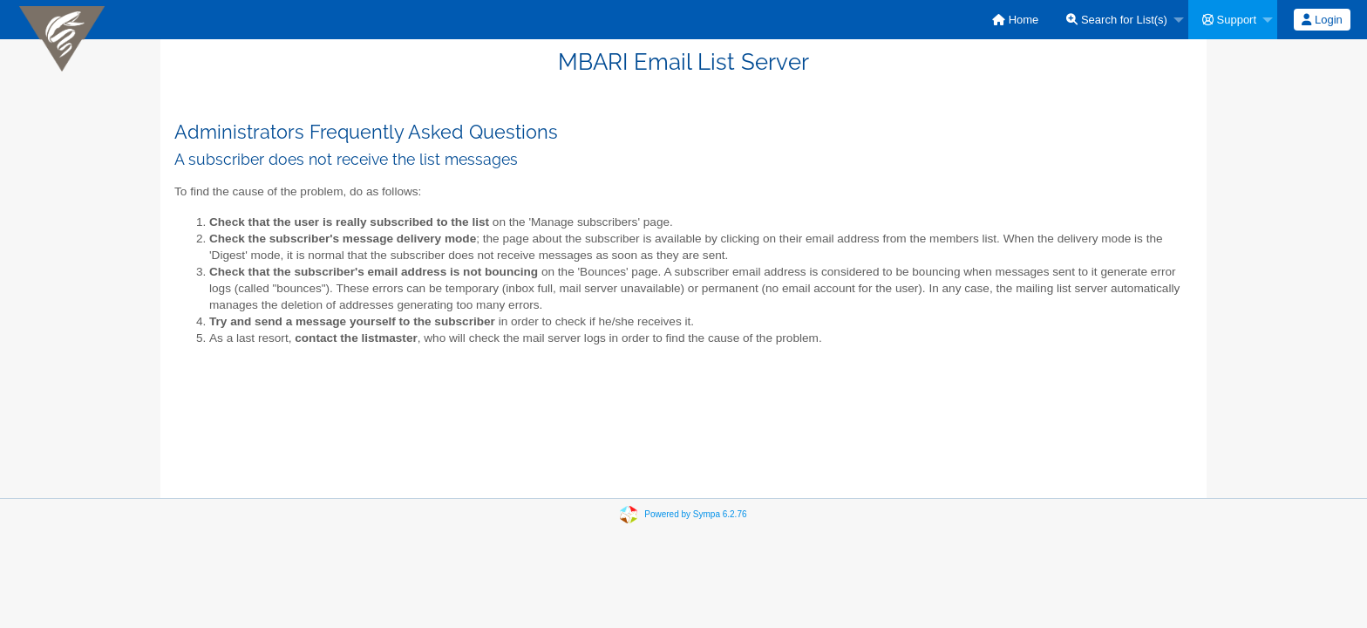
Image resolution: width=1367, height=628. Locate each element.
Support (1229, 19)
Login (1322, 19)
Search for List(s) (1116, 19)
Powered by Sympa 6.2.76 (695, 514)
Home (1015, 19)
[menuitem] (1015, 19)
